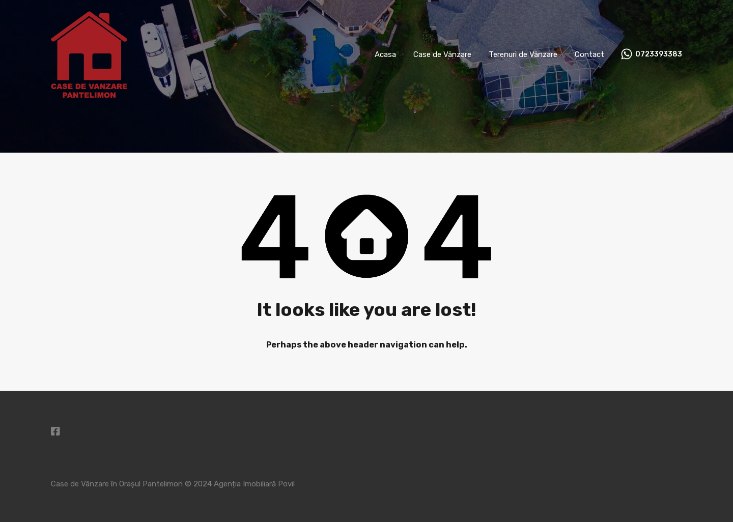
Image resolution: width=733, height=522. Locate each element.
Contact (589, 54)
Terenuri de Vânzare (523, 54)
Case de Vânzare (442, 54)
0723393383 (658, 54)
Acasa (385, 54)
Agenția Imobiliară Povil (254, 483)
